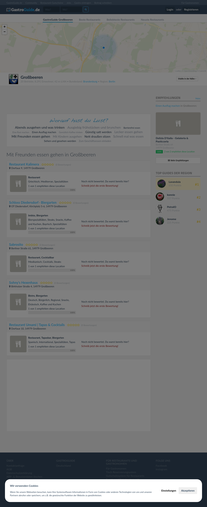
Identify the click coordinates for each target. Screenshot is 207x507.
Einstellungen (168, 490)
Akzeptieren (188, 490)
